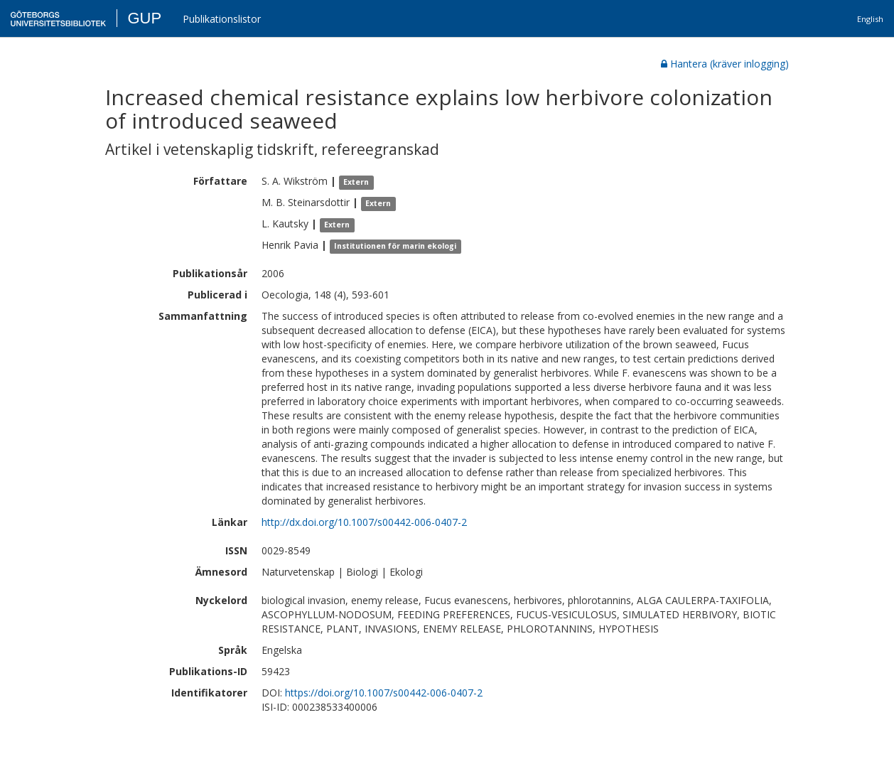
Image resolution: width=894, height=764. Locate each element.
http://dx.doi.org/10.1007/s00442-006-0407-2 (364, 522)
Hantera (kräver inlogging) (725, 63)
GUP (144, 18)
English (870, 19)
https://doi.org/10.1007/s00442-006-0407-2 (384, 692)
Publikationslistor (222, 19)
